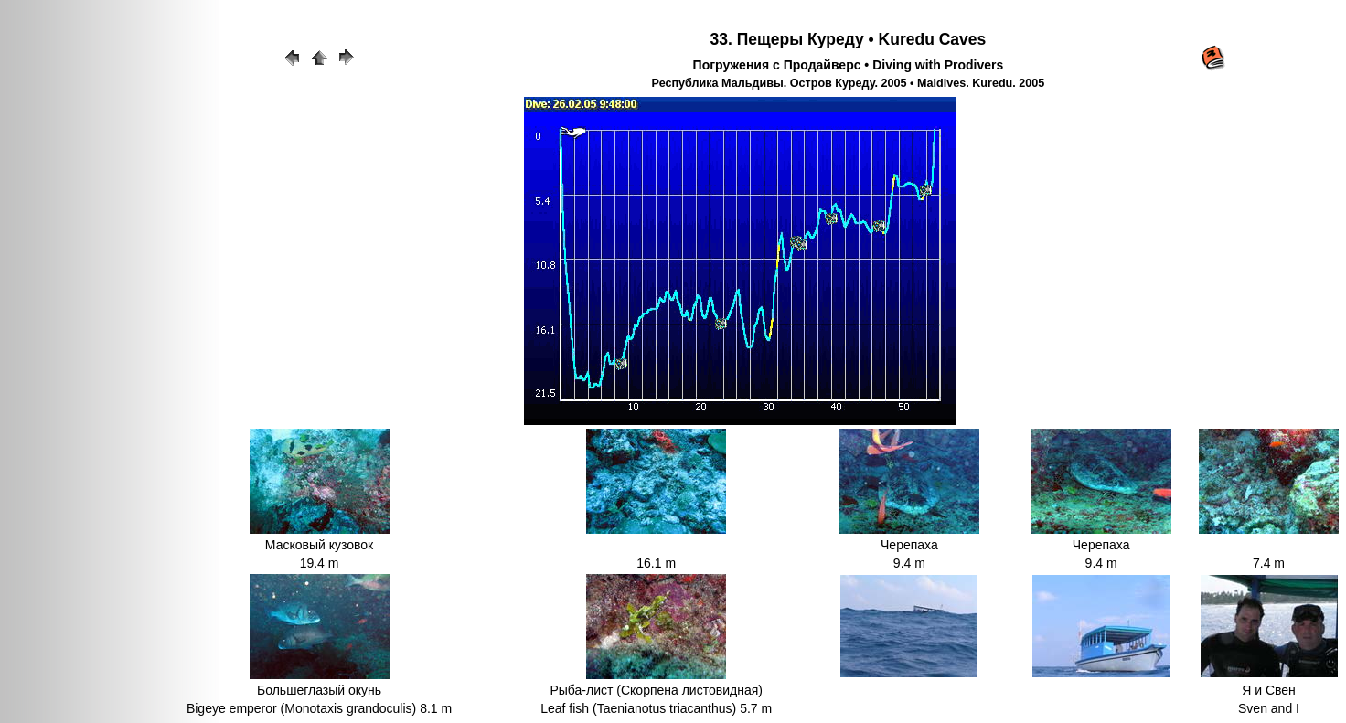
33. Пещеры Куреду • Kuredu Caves (848, 39)
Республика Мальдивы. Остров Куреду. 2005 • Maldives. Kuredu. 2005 (848, 83)
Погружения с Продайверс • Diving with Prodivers (848, 65)
